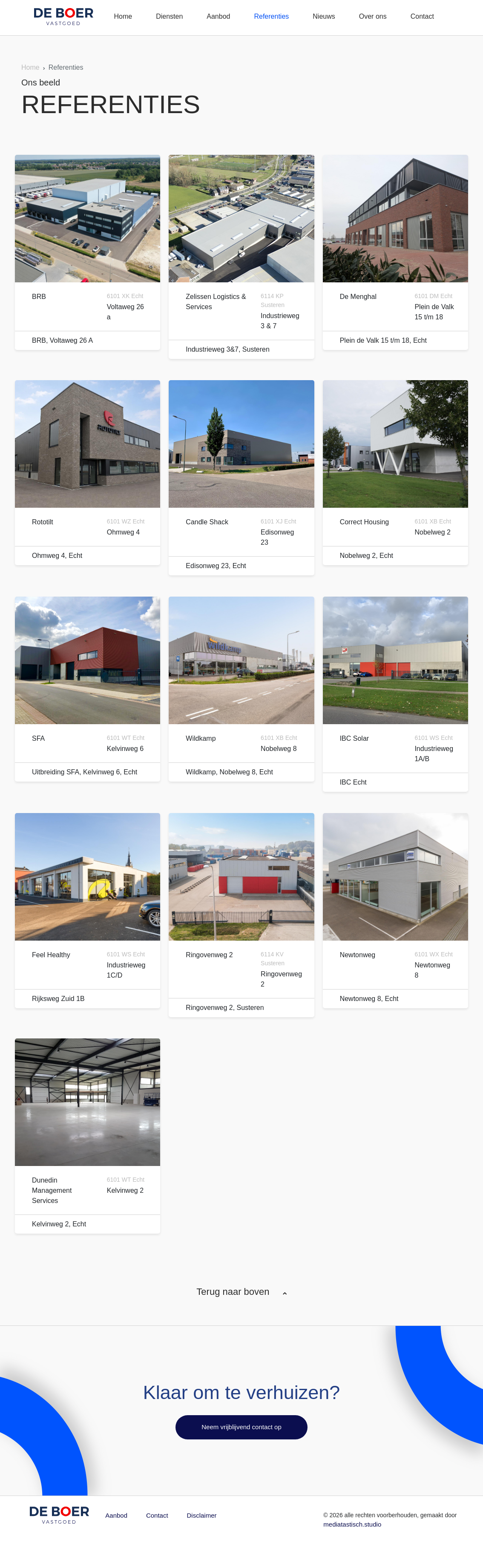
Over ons (373, 16)
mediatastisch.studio (352, 1524)
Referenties (271, 16)
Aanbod (218, 16)
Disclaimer (202, 1515)
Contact (422, 16)
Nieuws (324, 16)
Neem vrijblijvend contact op (241, 1426)
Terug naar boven (241, 1291)
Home (123, 16)
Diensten (169, 16)
